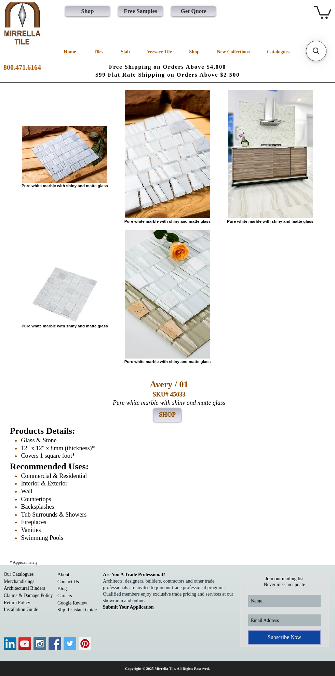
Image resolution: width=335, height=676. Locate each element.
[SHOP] (167, 415)
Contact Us (68, 581)
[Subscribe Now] (284, 637)
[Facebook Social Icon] (55, 643)
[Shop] (87, 11)
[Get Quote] (193, 11)
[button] (322, 11)
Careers (64, 595)
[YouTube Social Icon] (24, 643)
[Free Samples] (140, 11)
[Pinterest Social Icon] (85, 643)
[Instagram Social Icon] (40, 643)
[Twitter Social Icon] (70, 643)
